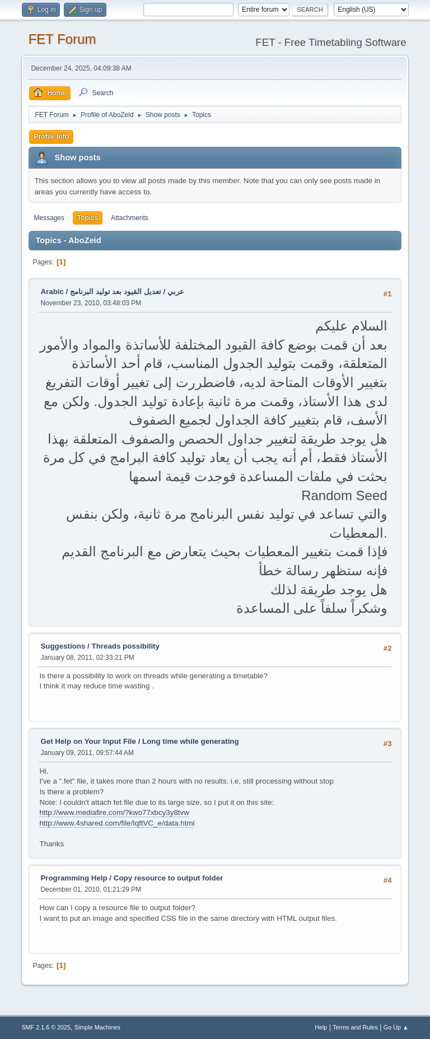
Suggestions (62, 646)
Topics (88, 218)
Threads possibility (126, 646)
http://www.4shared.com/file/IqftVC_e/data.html (116, 823)
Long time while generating (190, 741)
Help (321, 1027)
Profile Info (51, 137)
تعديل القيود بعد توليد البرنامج (115, 291)
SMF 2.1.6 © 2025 (46, 1027)
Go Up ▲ (396, 1027)
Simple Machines (97, 1027)
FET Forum (62, 38)
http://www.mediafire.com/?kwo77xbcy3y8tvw (114, 812)
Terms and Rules (355, 1027)
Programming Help (73, 878)
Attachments (129, 218)
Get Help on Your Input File (88, 741)
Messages (49, 218)
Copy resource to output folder (168, 878)
